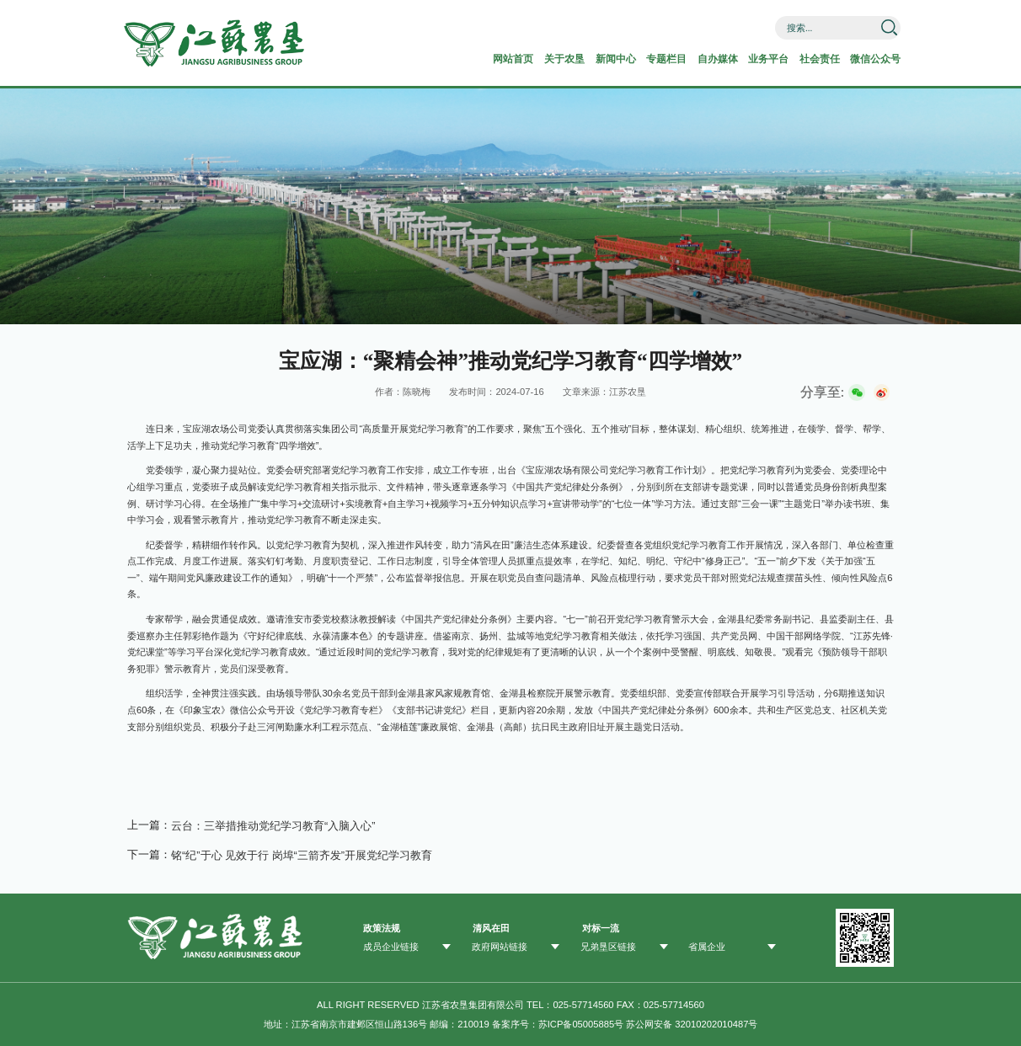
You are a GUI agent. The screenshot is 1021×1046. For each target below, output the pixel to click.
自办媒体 (697, 59)
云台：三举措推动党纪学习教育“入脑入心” (273, 825)
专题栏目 (644, 59)
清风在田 (491, 926)
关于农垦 (534, 59)
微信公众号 (866, 59)
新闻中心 (589, 59)
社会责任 (806, 59)
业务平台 (752, 59)
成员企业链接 (391, 946)
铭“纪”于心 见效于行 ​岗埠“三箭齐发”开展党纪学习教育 (301, 854)
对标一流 (600, 926)
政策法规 (381, 926)
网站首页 (480, 59)
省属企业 (706, 946)
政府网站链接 (499, 946)
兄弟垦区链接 (608, 946)
